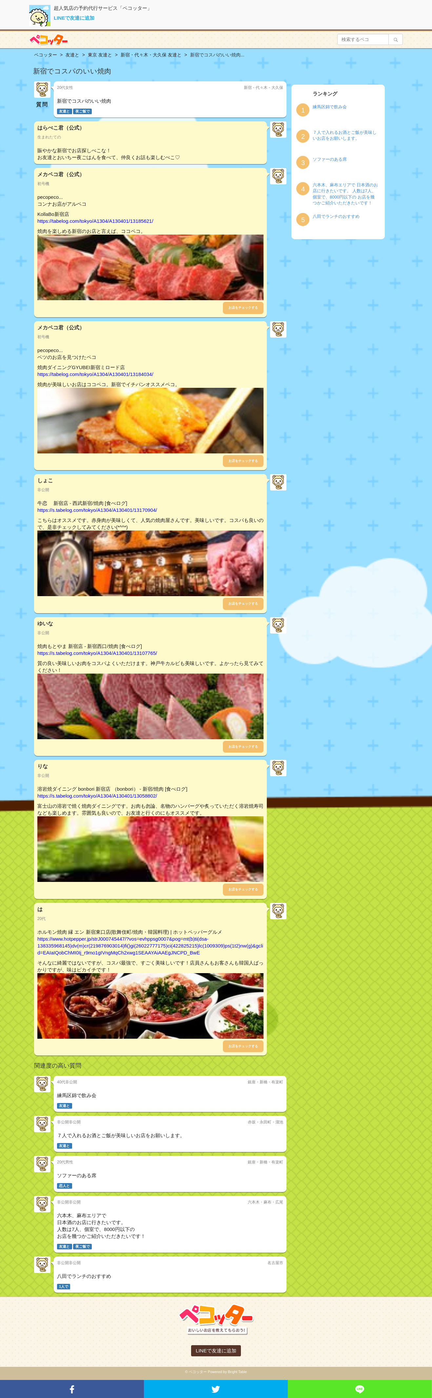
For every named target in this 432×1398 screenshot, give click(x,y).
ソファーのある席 (330, 159)
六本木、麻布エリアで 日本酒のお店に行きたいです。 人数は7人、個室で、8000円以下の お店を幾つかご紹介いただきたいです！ (345, 194)
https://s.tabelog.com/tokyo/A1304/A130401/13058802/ (97, 796)
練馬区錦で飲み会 (330, 106)
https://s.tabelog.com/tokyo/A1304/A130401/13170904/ (97, 510)
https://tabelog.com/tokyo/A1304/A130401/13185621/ (95, 221)
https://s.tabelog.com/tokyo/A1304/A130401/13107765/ (97, 653)
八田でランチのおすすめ (336, 216)
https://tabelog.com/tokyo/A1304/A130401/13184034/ (95, 374)
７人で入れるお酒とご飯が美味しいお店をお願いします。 (345, 135)
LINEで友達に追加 (74, 18)
